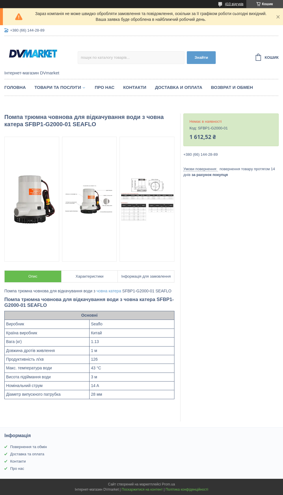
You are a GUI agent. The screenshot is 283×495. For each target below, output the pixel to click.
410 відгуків (234, 4)
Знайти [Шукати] (201, 57)
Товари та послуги (57, 87)
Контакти (134, 87)
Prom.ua (168, 484)
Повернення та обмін (28, 447)
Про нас (105, 87)
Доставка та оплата (27, 454)
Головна (15, 87)
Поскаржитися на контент (142, 489)
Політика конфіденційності (186, 489)
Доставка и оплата (178, 87)
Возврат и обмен (232, 87)
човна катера (108, 291)
